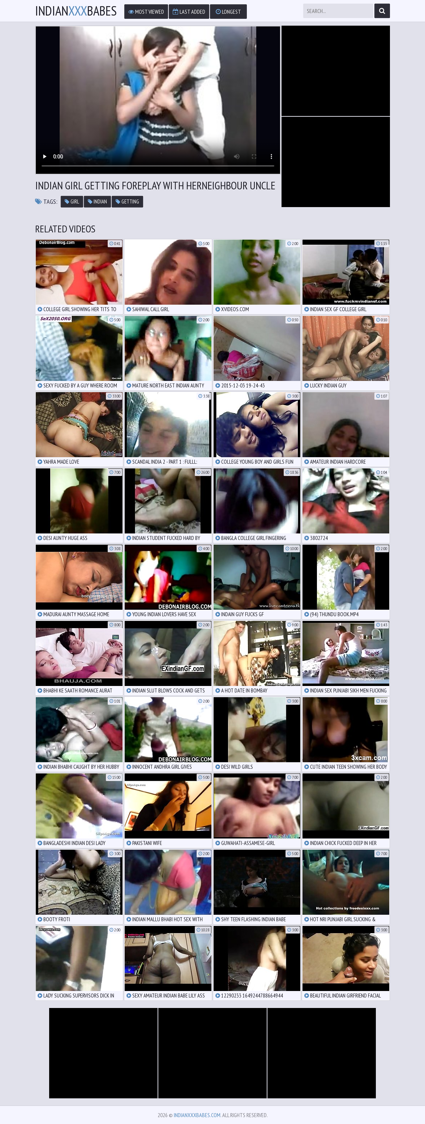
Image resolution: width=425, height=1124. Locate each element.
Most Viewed (146, 11)
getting (127, 201)
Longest (228, 11)
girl (72, 201)
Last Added (189, 11)
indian (97, 201)
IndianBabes (76, 11)
